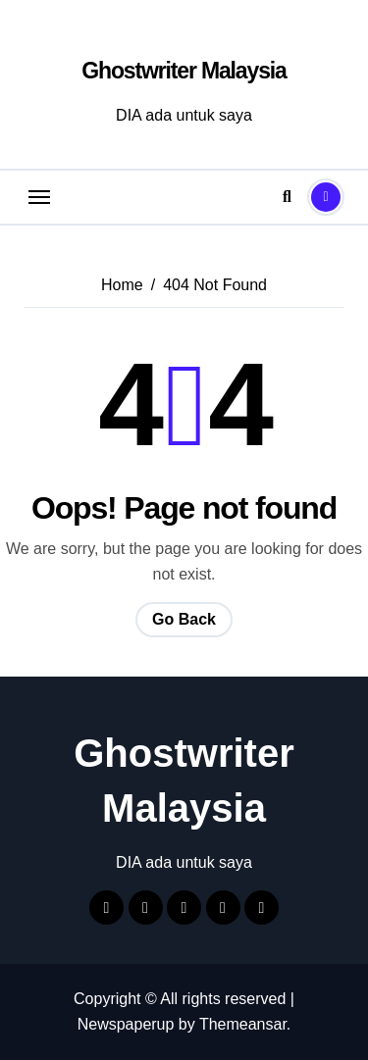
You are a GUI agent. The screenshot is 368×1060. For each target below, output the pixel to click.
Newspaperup (126, 1024)
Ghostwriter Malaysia (183, 70)
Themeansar (243, 1024)
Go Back (184, 619)
